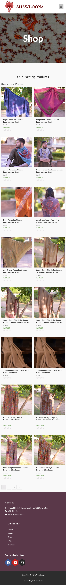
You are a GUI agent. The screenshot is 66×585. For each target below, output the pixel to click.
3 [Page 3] (14, 487)
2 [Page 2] (8, 487)
